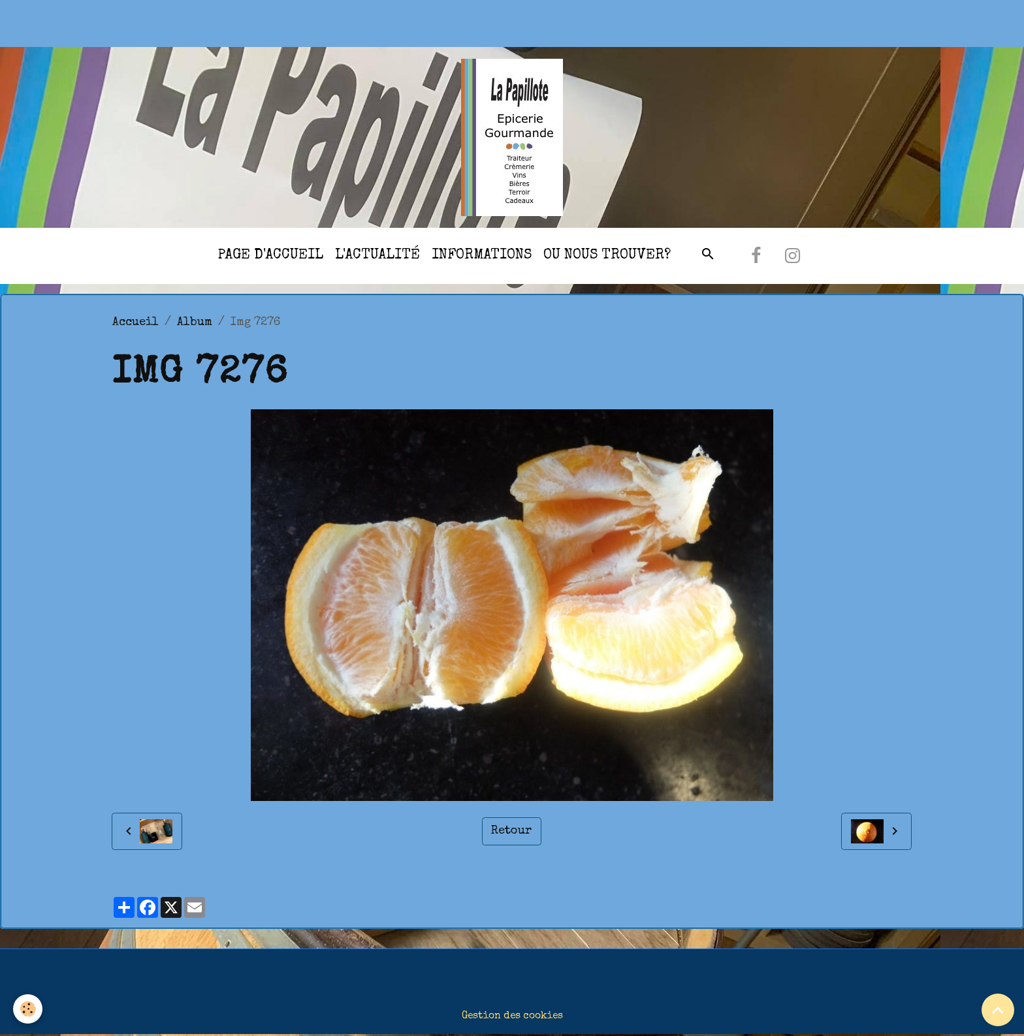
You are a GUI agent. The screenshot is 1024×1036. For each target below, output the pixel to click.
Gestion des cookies (512, 1016)
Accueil (135, 322)
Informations (482, 255)
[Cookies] (27, 1009)
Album (194, 322)
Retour (511, 831)
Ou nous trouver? (607, 255)
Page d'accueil (270, 255)
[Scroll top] (998, 1010)
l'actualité (377, 255)
